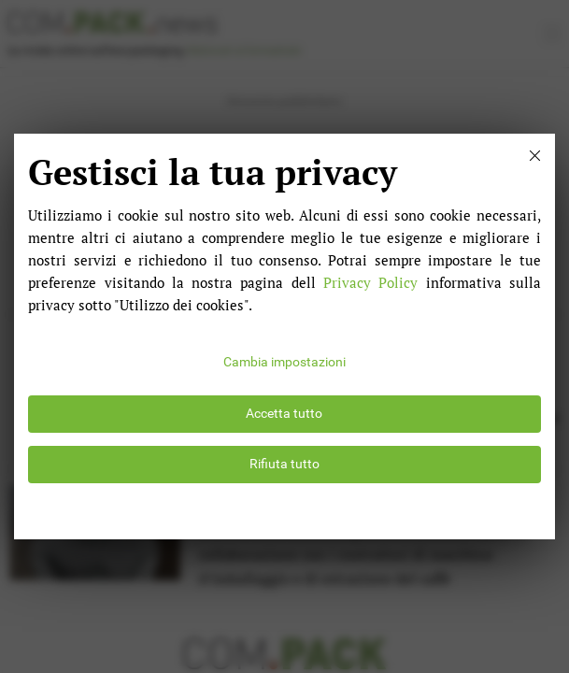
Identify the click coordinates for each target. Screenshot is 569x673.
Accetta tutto (284, 414)
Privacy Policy (370, 282)
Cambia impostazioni (284, 362)
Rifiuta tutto (284, 464)
